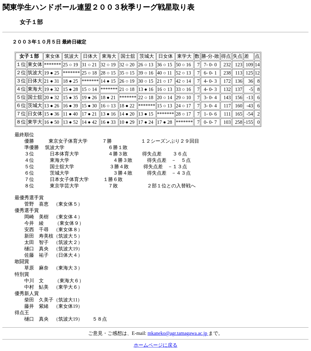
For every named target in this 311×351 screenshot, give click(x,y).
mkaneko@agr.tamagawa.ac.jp (178, 333)
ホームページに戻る (155, 345)
